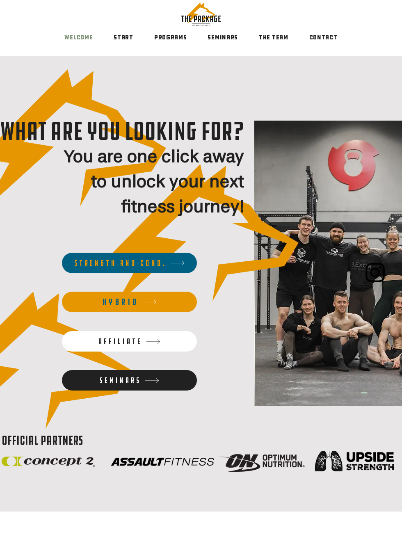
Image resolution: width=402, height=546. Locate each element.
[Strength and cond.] (129, 263)
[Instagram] (375, 273)
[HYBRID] (129, 302)
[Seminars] (129, 380)
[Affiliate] (129, 341)
